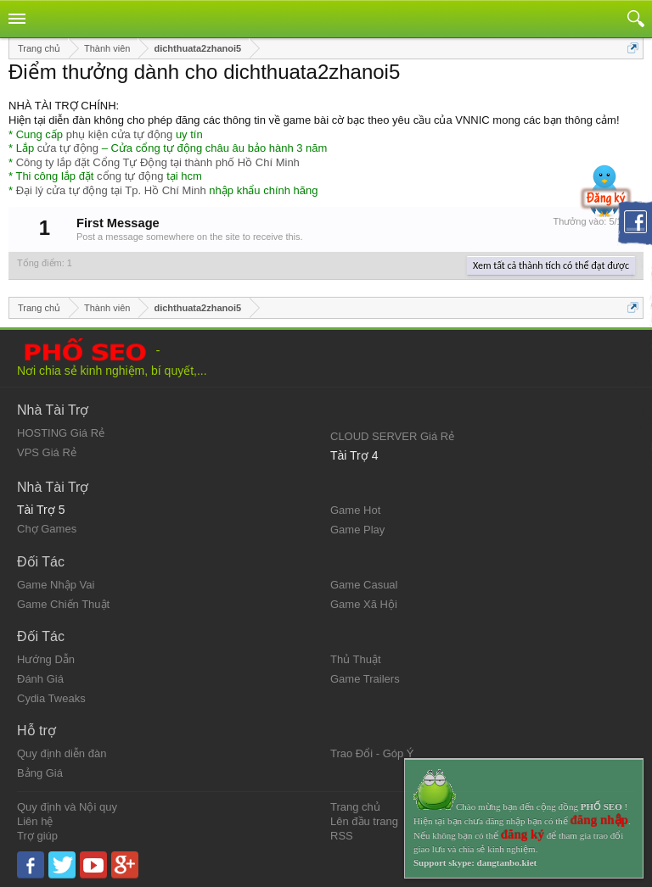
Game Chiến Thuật (63, 604)
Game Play (357, 529)
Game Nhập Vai (55, 584)
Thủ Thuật (355, 659)
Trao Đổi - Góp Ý (372, 753)
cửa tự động (67, 148)
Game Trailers (365, 678)
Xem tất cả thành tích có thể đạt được (551, 265)
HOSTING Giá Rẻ (60, 433)
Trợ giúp (37, 835)
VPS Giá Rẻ (46, 452)
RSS (341, 835)
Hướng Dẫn (46, 659)
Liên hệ (35, 821)
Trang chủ (355, 807)
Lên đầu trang (364, 821)
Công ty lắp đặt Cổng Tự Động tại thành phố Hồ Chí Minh (158, 162)
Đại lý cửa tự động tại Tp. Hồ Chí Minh (111, 190)
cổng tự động (130, 176)
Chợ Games (46, 528)
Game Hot (355, 510)
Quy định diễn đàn (61, 753)
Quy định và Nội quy (67, 807)
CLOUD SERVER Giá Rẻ (392, 436)
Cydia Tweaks (51, 698)
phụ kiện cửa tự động (119, 134)
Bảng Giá (40, 773)
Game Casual (363, 584)
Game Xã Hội (363, 604)
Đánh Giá (40, 678)
